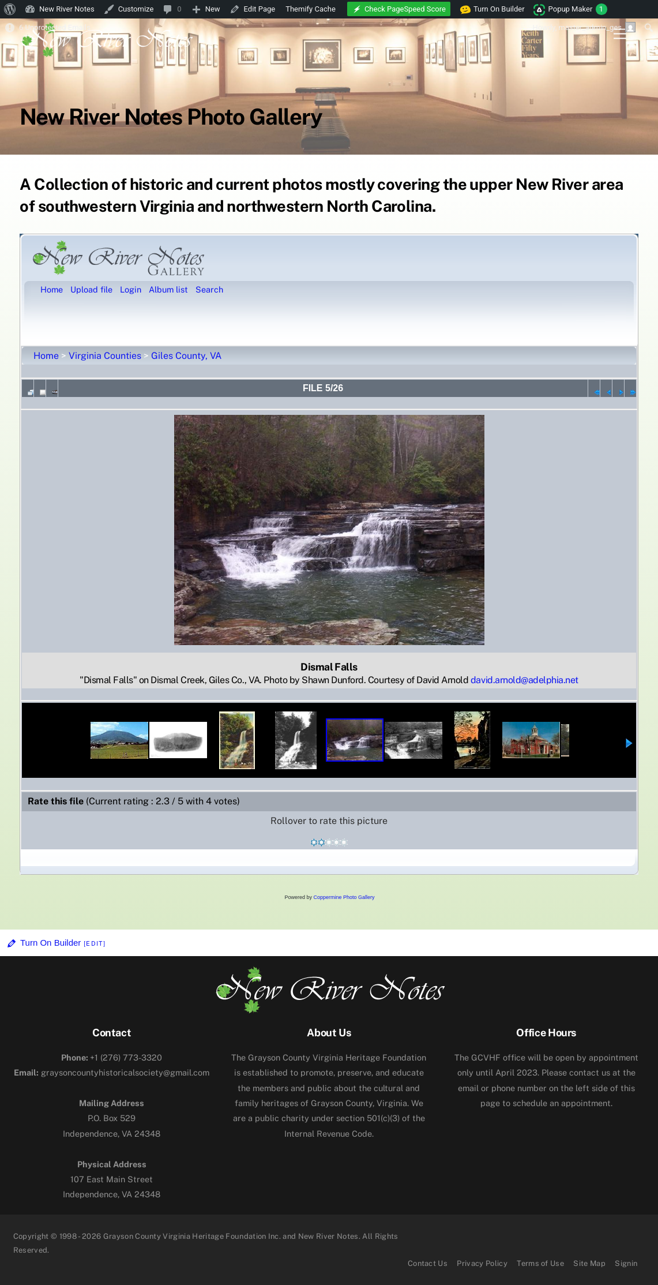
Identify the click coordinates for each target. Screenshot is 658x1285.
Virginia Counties (105, 355)
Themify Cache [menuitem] (310, 9)
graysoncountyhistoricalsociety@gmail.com (111, 1072)
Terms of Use (540, 1263)
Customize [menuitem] (136, 9)
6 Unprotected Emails (55, 27)
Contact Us (428, 1263)
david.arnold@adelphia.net (524, 680)
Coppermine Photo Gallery (343, 897)
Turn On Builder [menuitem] (492, 9)
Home (46, 355)
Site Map (589, 1263)
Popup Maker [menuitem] (577, 9)
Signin (626, 1263)
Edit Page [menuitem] (260, 9)
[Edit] (95, 943)
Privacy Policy (482, 1263)
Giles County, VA (186, 355)
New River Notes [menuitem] (67, 9)
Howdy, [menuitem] (584, 27)
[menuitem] (10, 9)
